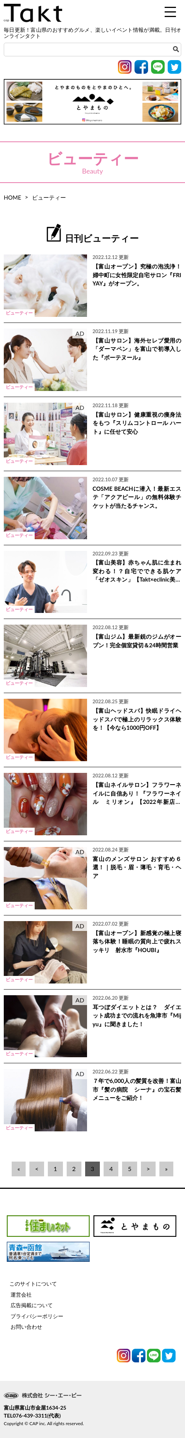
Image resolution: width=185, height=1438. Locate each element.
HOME (12, 197)
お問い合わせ (26, 1326)
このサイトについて (33, 1283)
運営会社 (21, 1294)
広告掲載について (32, 1305)
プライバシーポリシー (37, 1316)
